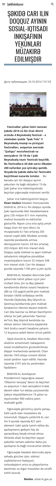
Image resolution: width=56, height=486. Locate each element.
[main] (28, 37)
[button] (3, 4)
